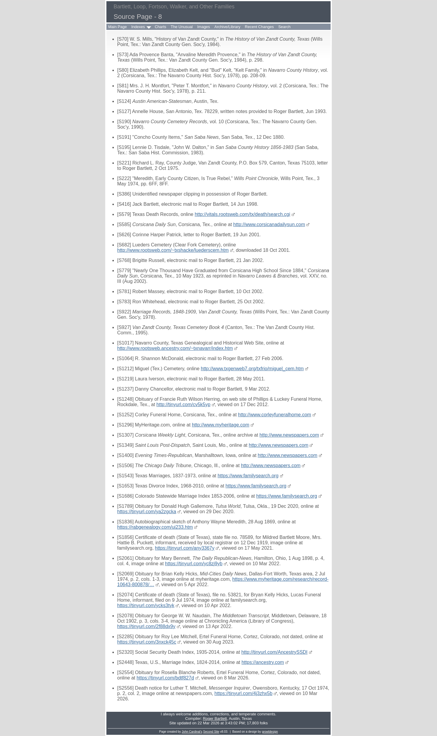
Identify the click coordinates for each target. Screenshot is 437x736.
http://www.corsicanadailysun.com (269, 224)
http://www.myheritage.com (220, 424)
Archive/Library (227, 27)
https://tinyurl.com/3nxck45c (146, 641)
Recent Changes (259, 27)
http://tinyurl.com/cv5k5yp (183, 404)
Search (284, 27)
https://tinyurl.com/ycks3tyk (145, 605)
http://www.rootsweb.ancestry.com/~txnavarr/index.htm (175, 348)
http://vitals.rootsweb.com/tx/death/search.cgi (242, 214)
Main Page (117, 27)
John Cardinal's (192, 731)
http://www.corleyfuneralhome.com (274, 414)
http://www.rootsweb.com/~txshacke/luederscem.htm (173, 250)
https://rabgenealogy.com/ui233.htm (155, 527)
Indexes (138, 27)
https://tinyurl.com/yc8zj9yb (193, 563)
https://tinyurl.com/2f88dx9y (146, 626)
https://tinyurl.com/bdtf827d (165, 677)
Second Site (211, 731)
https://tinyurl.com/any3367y (184, 548)
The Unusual (182, 27)
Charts (160, 27)
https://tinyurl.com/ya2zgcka (146, 511)
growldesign (270, 731)
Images (203, 27)
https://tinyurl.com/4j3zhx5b (244, 693)
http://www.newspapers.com (289, 435)
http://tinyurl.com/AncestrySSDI (274, 652)
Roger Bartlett (215, 718)
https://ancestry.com (263, 662)
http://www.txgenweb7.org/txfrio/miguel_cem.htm (252, 368)
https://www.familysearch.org (248, 475)
